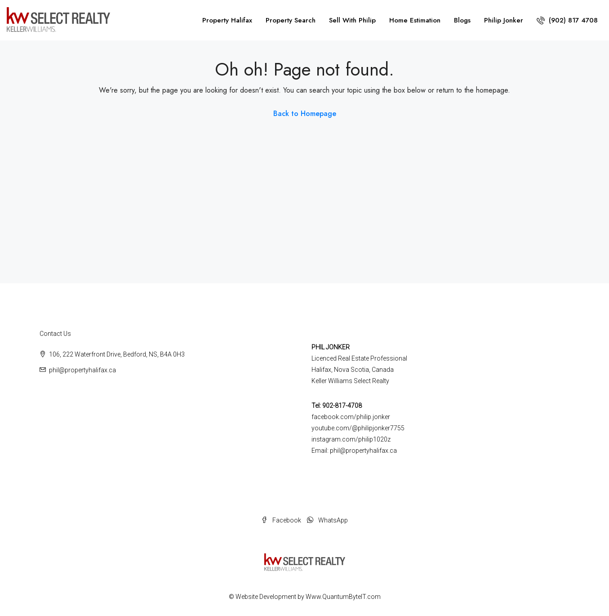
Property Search (291, 20)
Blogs (462, 20)
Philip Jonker (503, 20)
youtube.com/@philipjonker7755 (358, 428)
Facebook (281, 520)
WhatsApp (327, 520)
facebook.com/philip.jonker (350, 416)
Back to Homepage (304, 113)
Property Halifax (227, 20)
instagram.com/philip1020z (351, 439)
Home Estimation (414, 20)
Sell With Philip (352, 20)
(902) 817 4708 (567, 20)
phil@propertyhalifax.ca (82, 370)
